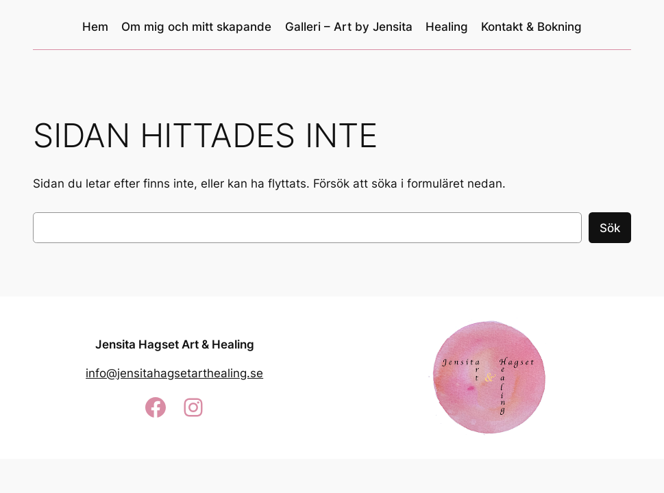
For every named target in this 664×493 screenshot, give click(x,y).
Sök (610, 228)
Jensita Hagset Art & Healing (174, 344)
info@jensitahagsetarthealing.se (174, 373)
